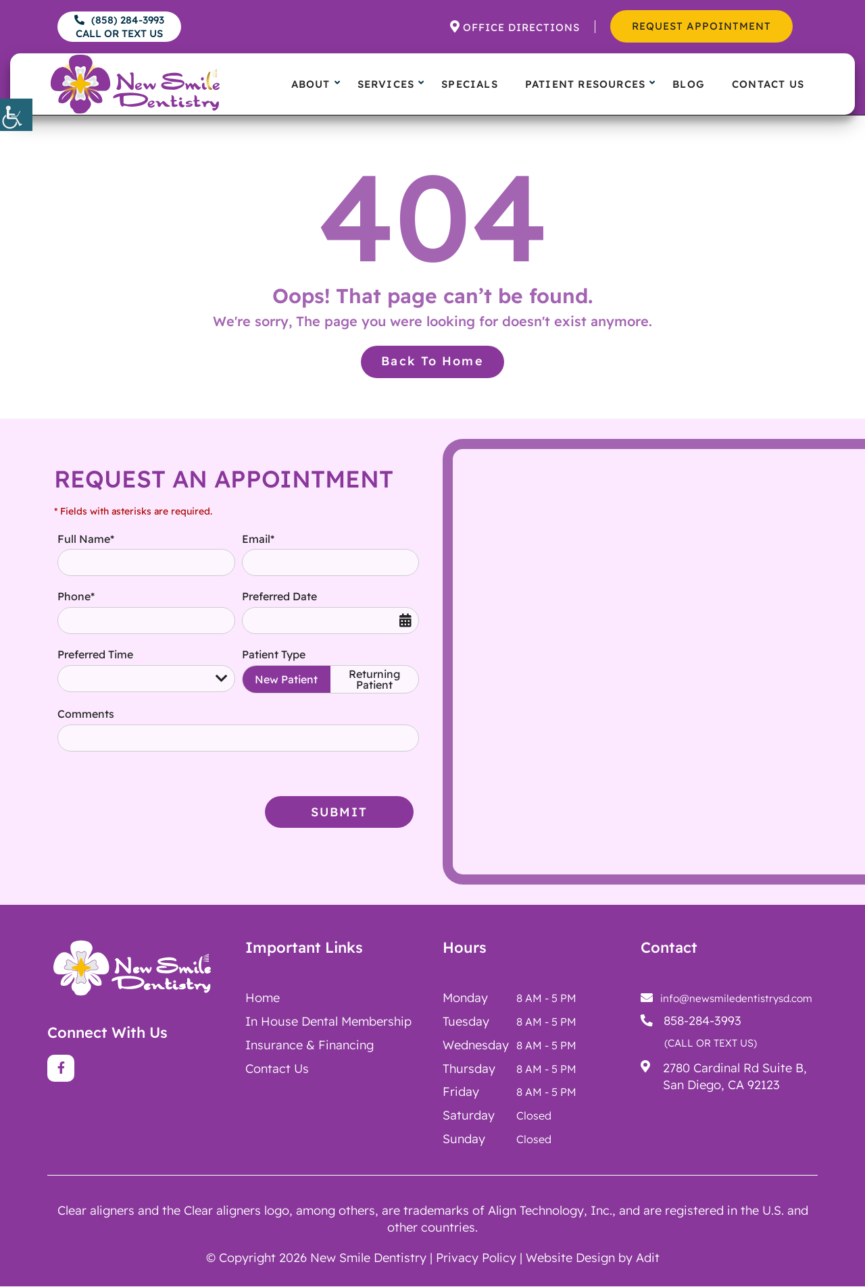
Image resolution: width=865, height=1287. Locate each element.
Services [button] (386, 84)
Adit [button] (648, 1257)
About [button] (310, 84)
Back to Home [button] (432, 360)
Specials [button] (469, 84)
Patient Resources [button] (585, 84)
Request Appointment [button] (701, 26)
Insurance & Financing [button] (309, 1045)
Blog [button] (688, 84)
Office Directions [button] (521, 27)
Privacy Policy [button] (476, 1257)
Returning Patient (374, 679)
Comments (85, 713)
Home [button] (262, 997)
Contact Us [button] (768, 84)
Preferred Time (95, 654)
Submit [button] (339, 814)
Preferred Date (279, 597)
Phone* (76, 597)
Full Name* (85, 539)
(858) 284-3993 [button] (119, 27)
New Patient (286, 679)
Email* (258, 539)
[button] (16, 115)
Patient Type (273, 654)
